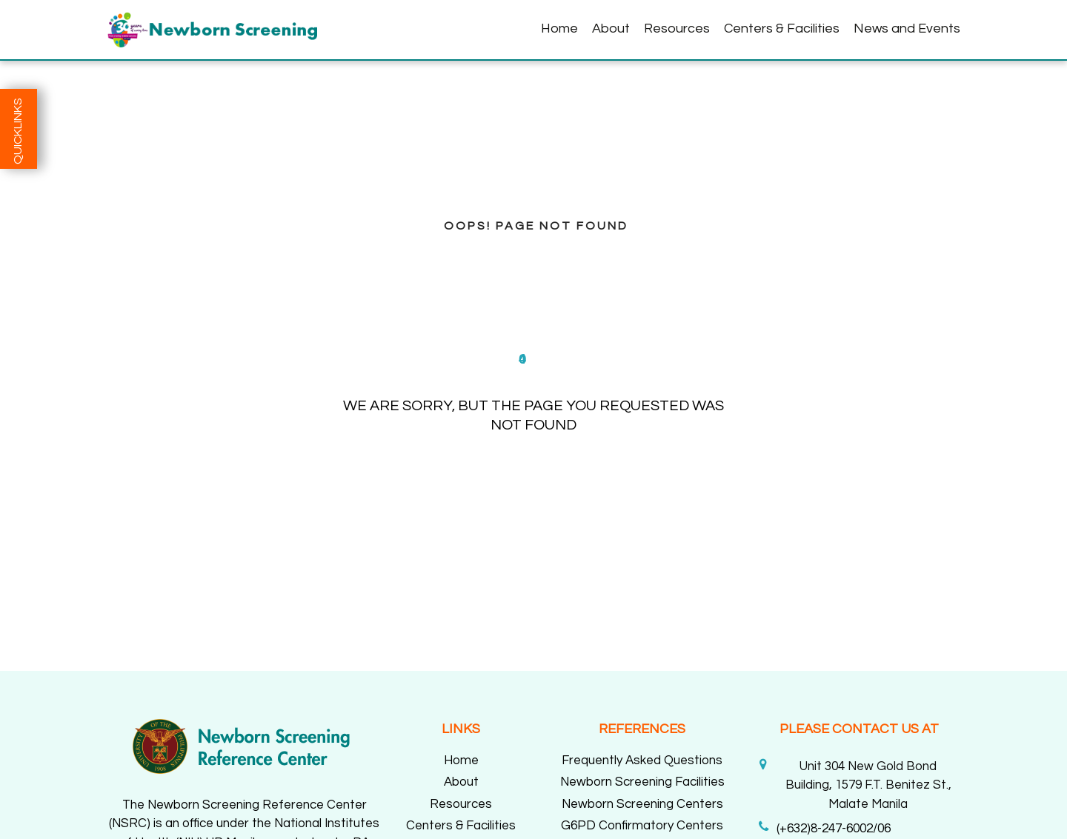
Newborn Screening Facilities (642, 782)
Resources (677, 29)
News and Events (907, 29)
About (611, 29)
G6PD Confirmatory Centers (642, 825)
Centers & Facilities (782, 29)
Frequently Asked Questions (642, 760)
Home (559, 29)
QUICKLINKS (18, 131)
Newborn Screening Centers (642, 804)
